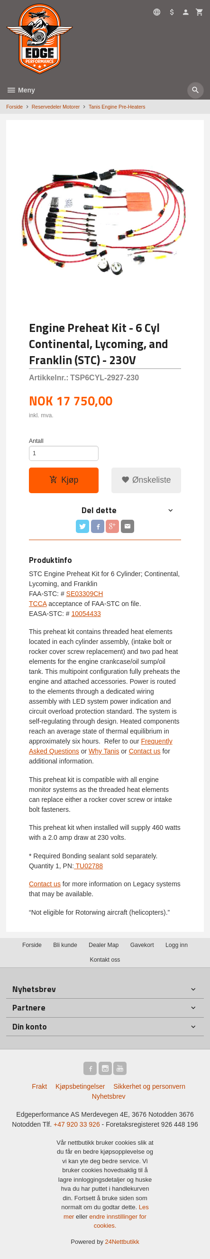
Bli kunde (65, 945)
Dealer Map (104, 945)
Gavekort (142, 945)
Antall (36, 441)
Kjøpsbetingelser (80, 1086)
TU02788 (88, 866)
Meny (20, 90)
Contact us (145, 751)
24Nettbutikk (122, 1241)
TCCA (37, 603)
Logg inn (176, 945)
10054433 (85, 613)
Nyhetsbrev (109, 1096)
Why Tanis (104, 751)
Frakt (39, 1086)
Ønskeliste (146, 480)
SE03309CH (84, 593)
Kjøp (63, 480)
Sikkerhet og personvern (149, 1086)
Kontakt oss (105, 959)
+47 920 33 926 (77, 1124)
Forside (14, 107)
